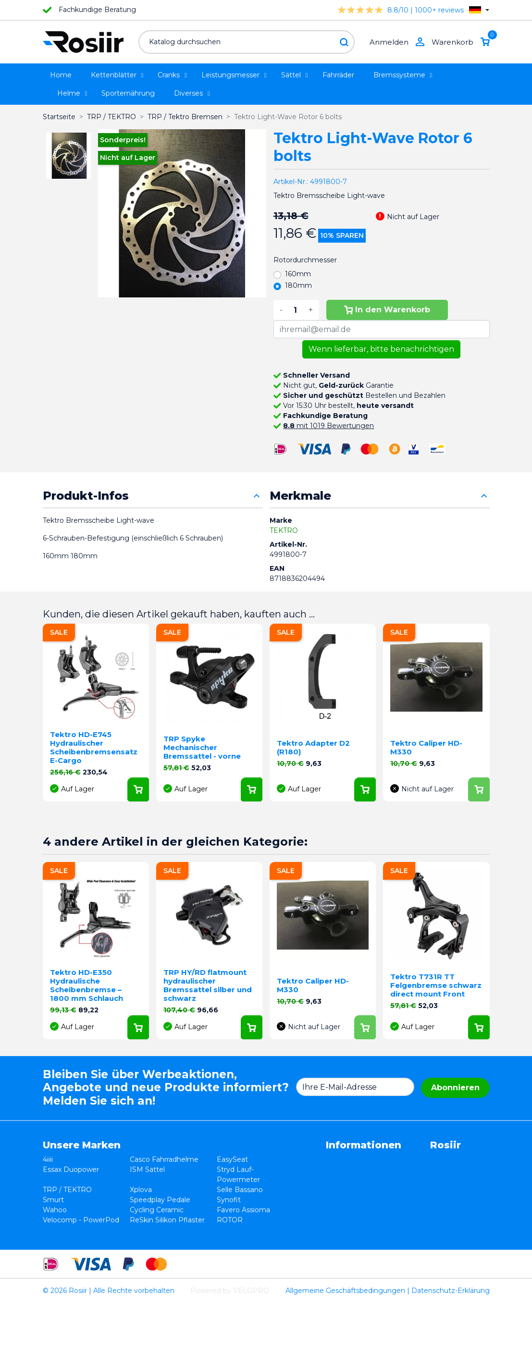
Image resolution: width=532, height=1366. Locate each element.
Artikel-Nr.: (290, 181)
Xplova (120, 1199)
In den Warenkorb (387, 309)
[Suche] (246, 42)
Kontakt (277, 1199)
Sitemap (278, 1210)
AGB (272, 1159)
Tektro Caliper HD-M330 (426, 747)
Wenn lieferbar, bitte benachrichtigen (381, 349)
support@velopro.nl (401, 1240)
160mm (298, 274)
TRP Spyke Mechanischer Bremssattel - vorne (202, 747)
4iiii (48, 1159)
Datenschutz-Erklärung (450, 1353)
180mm (298, 285)
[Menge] (295, 310)
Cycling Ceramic (136, 1230)
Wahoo (55, 1230)
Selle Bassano (199, 1199)
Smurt (53, 1210)
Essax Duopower (71, 1179)
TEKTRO (284, 530)
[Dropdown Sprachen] (479, 10)
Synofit (188, 1210)
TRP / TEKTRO (67, 1199)
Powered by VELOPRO (229, 1353)
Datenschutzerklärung (302, 1179)
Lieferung (280, 1189)
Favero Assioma (202, 1230)
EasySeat (191, 1159)
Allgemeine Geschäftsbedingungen (345, 1353)
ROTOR (189, 1240)
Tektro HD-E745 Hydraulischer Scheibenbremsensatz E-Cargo (93, 747)
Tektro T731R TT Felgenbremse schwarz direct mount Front (436, 985)
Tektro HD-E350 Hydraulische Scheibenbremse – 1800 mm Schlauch (86, 985)
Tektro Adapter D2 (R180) (313, 747)
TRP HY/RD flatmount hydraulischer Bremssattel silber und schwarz (207, 985)
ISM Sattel (126, 1179)
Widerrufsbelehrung (298, 1169)
